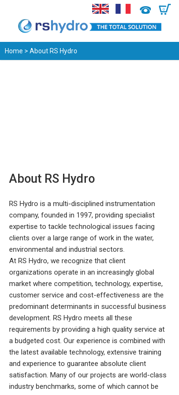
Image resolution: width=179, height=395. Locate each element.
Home (14, 51)
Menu (13, 9)
